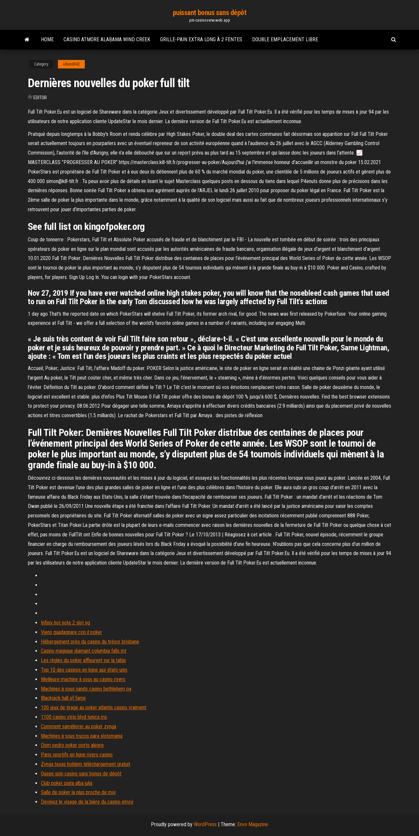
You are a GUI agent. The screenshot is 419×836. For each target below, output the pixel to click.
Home (47, 39)
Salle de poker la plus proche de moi (78, 792)
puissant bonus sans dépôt (209, 13)
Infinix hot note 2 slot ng (65, 623)
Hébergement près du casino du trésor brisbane (90, 642)
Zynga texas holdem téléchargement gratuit (85, 764)
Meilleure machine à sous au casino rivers (83, 679)
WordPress (205, 824)
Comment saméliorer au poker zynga (78, 726)
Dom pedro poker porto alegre (72, 745)
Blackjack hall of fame (63, 698)
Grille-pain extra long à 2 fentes (201, 39)
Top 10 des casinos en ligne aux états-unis (84, 670)
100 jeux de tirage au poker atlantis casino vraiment (93, 707)
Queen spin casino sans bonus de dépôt (81, 774)
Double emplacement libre (285, 39)
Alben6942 (71, 64)
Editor (40, 97)
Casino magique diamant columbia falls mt (83, 651)
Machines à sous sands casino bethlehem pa (86, 689)
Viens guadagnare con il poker (71, 632)
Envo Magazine (252, 824)
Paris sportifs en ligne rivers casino (77, 755)
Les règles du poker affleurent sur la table (83, 660)
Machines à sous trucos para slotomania (81, 736)
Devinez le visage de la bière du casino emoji (87, 802)
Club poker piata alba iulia (66, 783)
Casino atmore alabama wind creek (107, 39)
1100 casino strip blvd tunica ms (74, 717)
